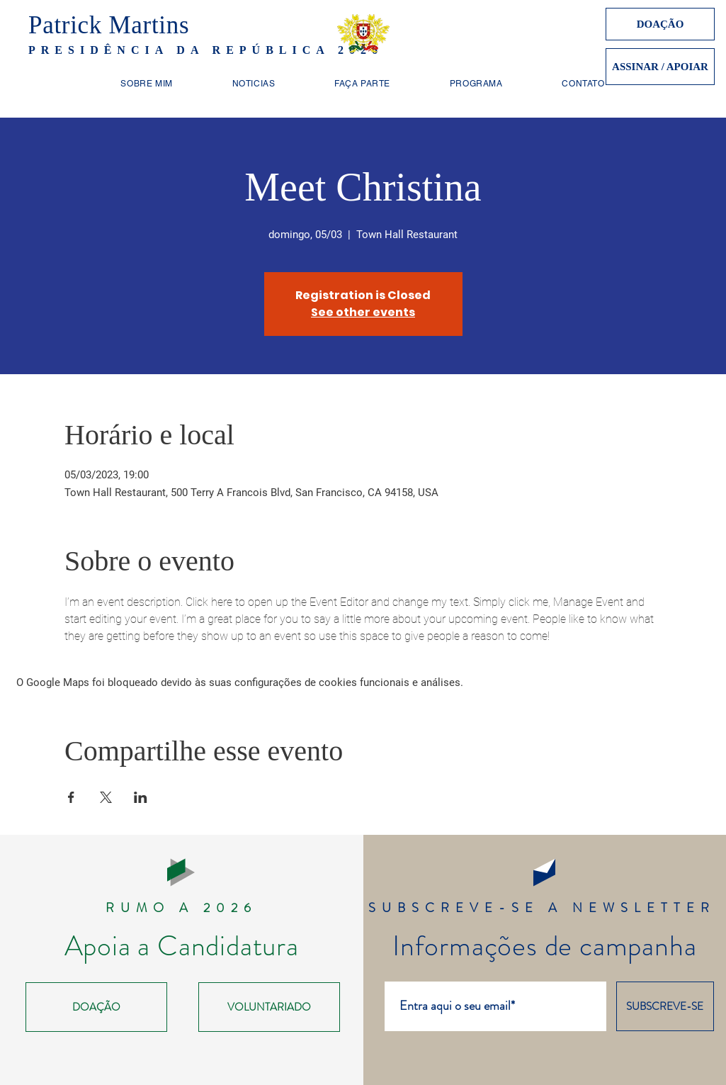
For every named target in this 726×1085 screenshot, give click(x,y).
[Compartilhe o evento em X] (106, 797)
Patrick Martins (108, 25)
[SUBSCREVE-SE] (665, 1006)
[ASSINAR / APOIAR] (660, 66)
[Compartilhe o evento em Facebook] (71, 797)
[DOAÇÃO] (660, 24)
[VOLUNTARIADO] (269, 1007)
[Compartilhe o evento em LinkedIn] (140, 797)
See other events (363, 312)
